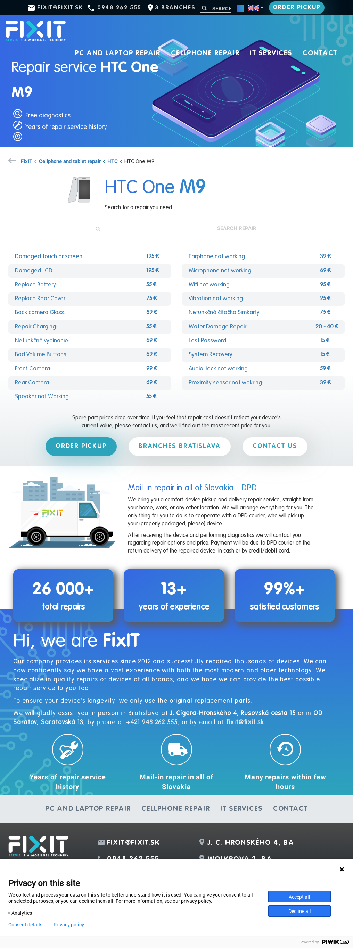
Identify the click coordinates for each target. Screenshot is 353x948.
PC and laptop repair (118, 53)
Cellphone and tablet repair (70, 160)
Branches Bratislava (180, 446)
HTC (112, 160)
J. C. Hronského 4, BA (250, 843)
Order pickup (296, 7)
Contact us (275, 446)
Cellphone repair (205, 53)
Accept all (299, 896)
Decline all (299, 911)
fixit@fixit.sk (60, 8)
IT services (271, 53)
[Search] (215, 8)
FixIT (26, 160)
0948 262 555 (119, 8)
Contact (320, 53)
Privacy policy (69, 924)
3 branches (175, 8)
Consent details (25, 924)
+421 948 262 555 (151, 722)
